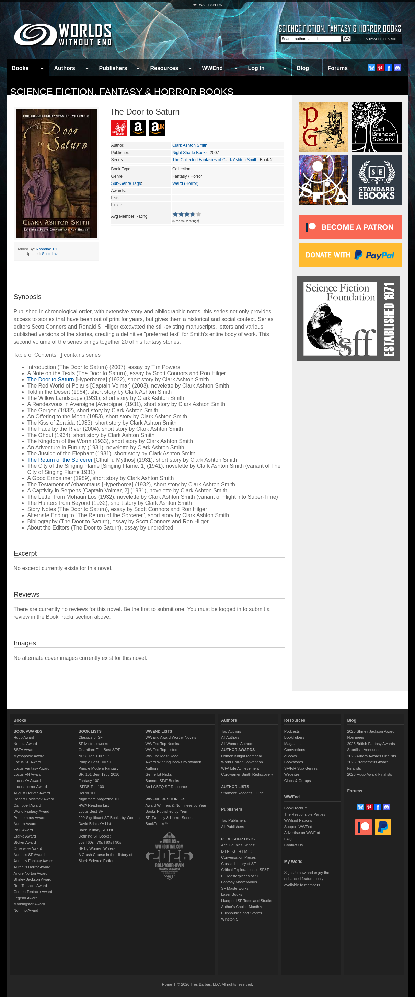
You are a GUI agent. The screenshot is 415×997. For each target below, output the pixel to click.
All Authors (230, 737)
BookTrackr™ (156, 824)
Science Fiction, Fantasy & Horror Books (122, 91)
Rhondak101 (46, 249)
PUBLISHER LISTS (238, 839)
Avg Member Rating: (130, 216)
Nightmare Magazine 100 (100, 799)
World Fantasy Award (31, 811)
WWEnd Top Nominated (165, 743)
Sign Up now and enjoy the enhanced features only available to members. (306, 878)
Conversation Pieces (238, 857)
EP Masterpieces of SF (240, 876)
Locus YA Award (27, 781)
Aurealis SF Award (29, 855)
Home (167, 984)
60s (91, 842)
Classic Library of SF (238, 864)
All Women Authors (237, 743)
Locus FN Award (28, 774)
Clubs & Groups (297, 781)
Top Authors (231, 731)
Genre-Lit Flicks (158, 774)
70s (100, 842)
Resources (164, 68)
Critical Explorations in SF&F (245, 870)
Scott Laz (50, 254)
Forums (338, 68)
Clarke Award (25, 836)
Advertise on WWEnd (302, 833)
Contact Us (293, 845)
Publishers (113, 68)
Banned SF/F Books (162, 781)
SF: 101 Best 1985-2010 (99, 774)
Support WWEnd (298, 826)
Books (20, 68)
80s (109, 842)
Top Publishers (233, 820)
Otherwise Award (28, 848)
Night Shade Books (190, 152)
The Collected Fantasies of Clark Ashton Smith (214, 159)
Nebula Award (25, 743)
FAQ (288, 839)
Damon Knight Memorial (241, 756)
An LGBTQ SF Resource (166, 787)
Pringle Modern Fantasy (99, 768)
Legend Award (26, 898)
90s (118, 842)
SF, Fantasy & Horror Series (168, 818)
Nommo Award (26, 910)
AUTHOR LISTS (235, 787)
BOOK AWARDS (28, 731)
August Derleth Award (32, 793)
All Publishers (232, 826)
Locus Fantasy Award (32, 768)
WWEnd (212, 68)
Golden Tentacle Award (33, 892)
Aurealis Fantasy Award (33, 861)
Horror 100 (88, 793)
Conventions (294, 750)
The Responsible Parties (304, 814)
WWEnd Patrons (298, 820)
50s (82, 842)
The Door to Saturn (50, 379)
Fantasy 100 (89, 781)
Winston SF (231, 919)
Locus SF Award (27, 762)
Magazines (293, 743)
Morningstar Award (29, 904)
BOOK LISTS (90, 731)
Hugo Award (24, 737)
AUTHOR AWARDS (238, 750)
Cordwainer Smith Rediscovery (247, 774)
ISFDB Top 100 (91, 787)
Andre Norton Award (31, 873)
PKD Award (23, 830)
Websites (292, 774)
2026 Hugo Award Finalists (369, 774)
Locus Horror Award (30, 787)
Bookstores (293, 762)
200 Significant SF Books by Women (109, 818)
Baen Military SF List (96, 830)
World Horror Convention (242, 762)
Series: (117, 159)
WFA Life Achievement (240, 768)
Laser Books (231, 894)
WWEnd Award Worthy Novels (170, 737)
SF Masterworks (234, 888)
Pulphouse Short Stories (241, 913)
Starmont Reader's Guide (242, 793)
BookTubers (294, 737)
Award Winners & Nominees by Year (175, 805)
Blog (303, 68)
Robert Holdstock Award (34, 799)
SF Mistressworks (93, 743)
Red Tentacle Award (30, 885)
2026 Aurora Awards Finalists (371, 756)
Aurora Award (25, 824)
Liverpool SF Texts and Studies (247, 901)
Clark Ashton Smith (189, 145)
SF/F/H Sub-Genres (301, 768)
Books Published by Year (166, 811)
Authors (64, 68)
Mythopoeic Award (29, 756)
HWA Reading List (94, 805)
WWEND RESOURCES (165, 799)
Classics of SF (91, 737)
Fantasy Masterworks (239, 882)
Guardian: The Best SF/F (99, 750)
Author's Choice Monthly (241, 907)
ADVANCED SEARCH (381, 39)
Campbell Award (27, 805)
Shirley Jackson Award (32, 879)
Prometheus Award (30, 818)
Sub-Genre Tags (126, 183)
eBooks (290, 756)
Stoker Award (25, 842)
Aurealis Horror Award (32, 867)
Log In (256, 68)
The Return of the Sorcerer (60, 460)
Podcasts (292, 731)
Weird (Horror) (185, 183)
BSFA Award (24, 750)
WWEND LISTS (158, 731)
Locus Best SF (91, 811)
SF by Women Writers (97, 848)
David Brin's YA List (95, 824)
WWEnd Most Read (161, 756)
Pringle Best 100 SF (95, 762)
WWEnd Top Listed (161, 750)
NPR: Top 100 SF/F (95, 756)
